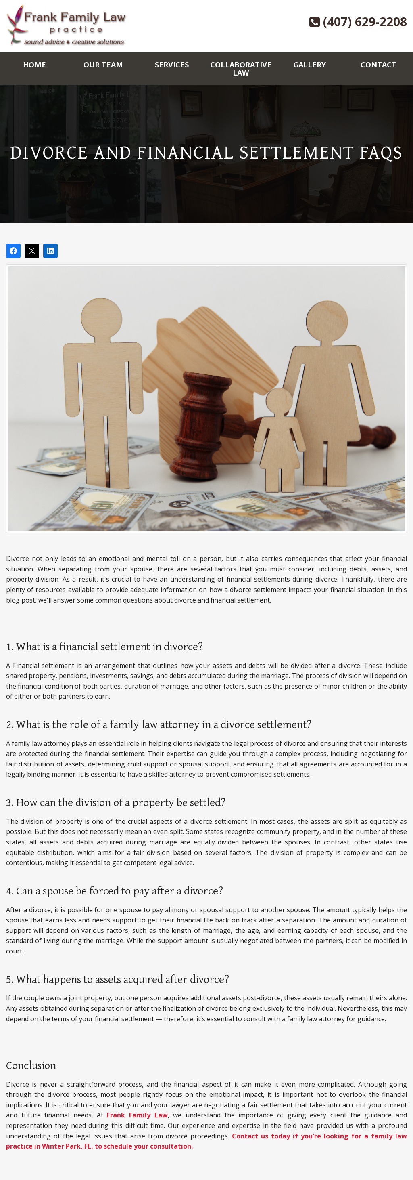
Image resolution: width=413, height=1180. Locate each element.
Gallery (309, 64)
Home (34, 64)
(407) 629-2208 (358, 21)
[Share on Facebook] (13, 251)
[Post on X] (32, 251)
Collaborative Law (240, 69)
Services (172, 64)
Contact (378, 64)
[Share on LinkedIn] (50, 251)
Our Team (103, 64)
